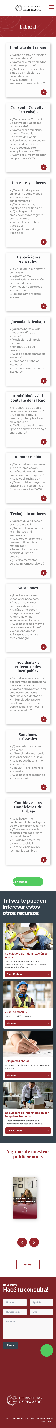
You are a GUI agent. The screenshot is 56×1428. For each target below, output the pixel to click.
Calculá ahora (28, 974)
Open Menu (51, 7)
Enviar (10, 1345)
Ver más (28, 1023)
